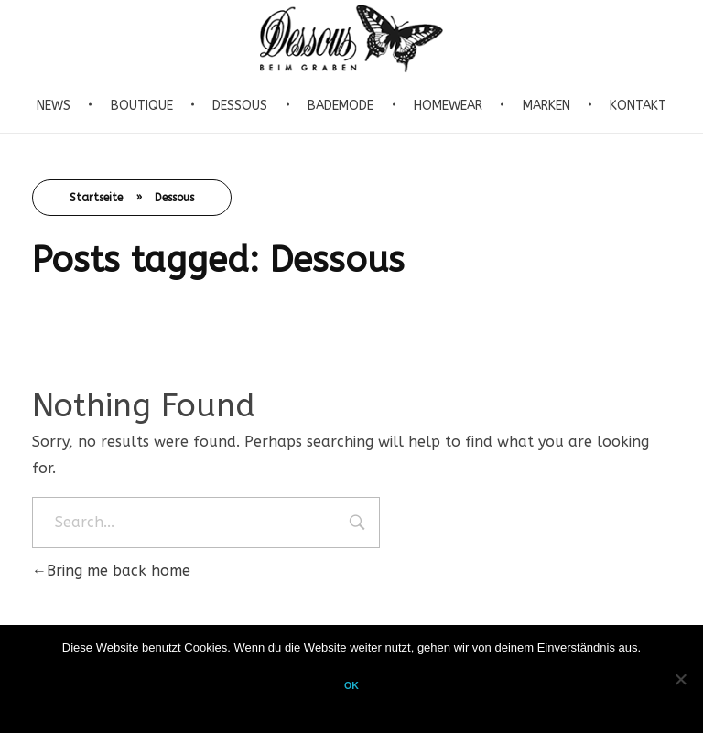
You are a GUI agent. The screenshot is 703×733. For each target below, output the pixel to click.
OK (351, 685)
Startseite (96, 197)
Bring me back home (111, 570)
